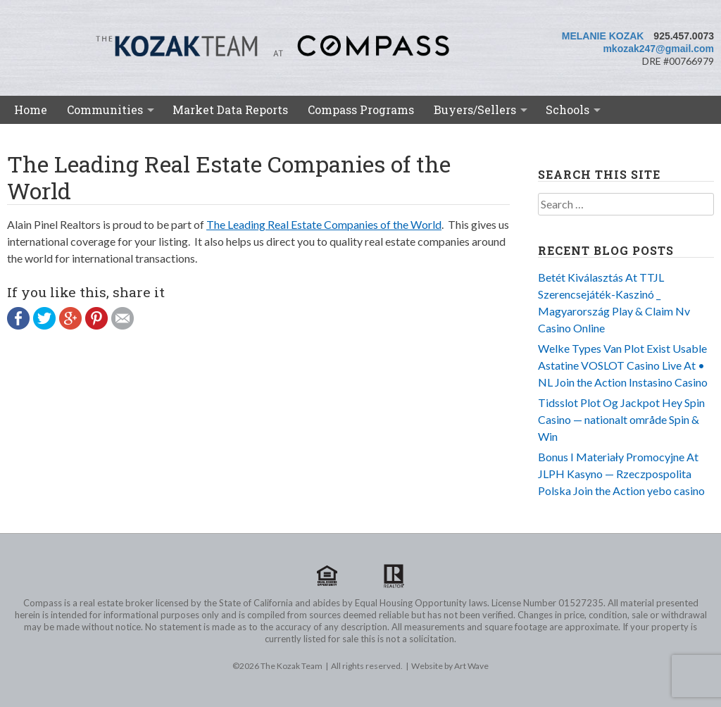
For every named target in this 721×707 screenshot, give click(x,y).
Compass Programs (361, 109)
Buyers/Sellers (475, 109)
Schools (567, 109)
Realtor (394, 576)
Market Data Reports (230, 109)
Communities (105, 109)
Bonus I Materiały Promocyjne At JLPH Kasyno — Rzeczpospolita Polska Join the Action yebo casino (621, 473)
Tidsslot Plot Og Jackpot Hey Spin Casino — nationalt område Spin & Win (621, 419)
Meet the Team (62, 137)
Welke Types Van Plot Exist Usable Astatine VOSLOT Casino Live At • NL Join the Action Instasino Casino (623, 365)
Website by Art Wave (450, 666)
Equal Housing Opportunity (327, 576)
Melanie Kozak (603, 36)
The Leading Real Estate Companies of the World (323, 224)
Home (30, 109)
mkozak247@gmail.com (658, 48)
